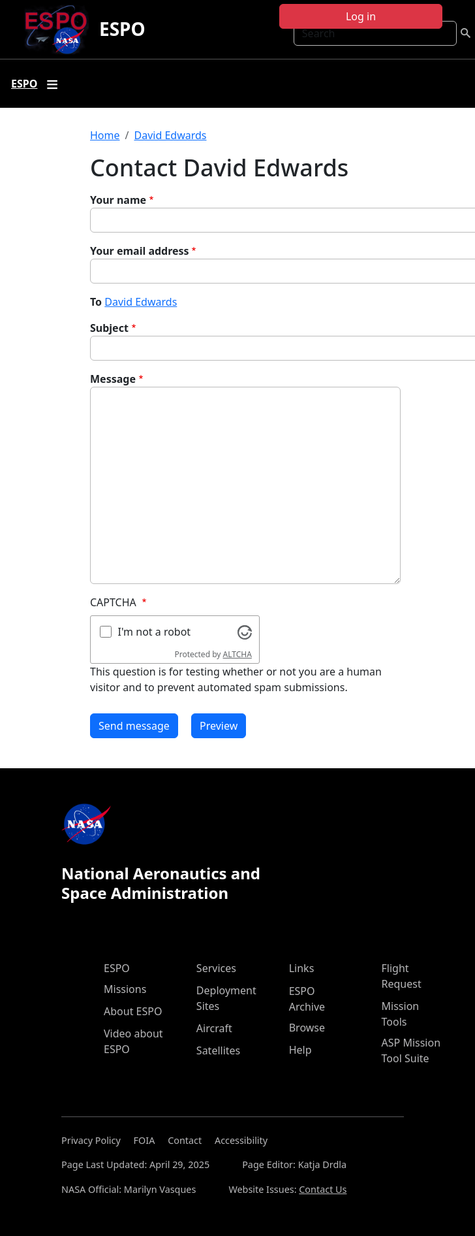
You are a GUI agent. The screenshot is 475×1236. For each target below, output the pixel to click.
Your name (118, 200)
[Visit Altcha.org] (245, 631)
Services (216, 968)
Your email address (139, 251)
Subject (109, 328)
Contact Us (322, 1189)
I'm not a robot (154, 632)
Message (113, 379)
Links (301, 968)
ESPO (122, 28)
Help (300, 1050)
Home (105, 135)
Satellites (218, 1050)
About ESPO (133, 1011)
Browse (307, 1027)
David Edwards (170, 135)
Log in (361, 16)
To (96, 302)
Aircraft (214, 1028)
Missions (125, 989)
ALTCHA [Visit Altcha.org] (237, 654)
